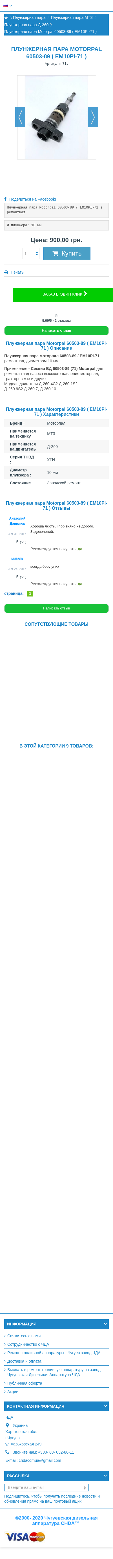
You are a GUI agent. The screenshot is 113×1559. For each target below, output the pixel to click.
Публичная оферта (24, 1383)
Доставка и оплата (24, 1361)
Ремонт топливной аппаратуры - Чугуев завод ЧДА (54, 1352)
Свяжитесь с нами (24, 1336)
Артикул (51, 63)
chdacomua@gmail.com (40, 1460)
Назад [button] (20, 117)
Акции (12, 1391)
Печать (17, 272)
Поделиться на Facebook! (32, 199)
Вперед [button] (93, 117)
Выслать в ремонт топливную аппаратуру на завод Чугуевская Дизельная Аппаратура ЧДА (54, 1372)
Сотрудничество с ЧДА (28, 1344)
